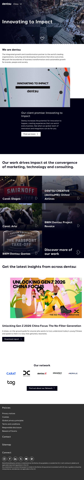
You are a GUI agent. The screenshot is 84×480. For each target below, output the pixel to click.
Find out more (30, 134)
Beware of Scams (9, 431)
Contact (6, 437)
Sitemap (6, 445)
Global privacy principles (12, 421)
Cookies (5, 417)
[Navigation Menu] (80, 4)
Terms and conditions (11, 424)
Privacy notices (8, 414)
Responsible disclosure (11, 428)
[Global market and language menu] (17, 4)
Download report (13, 339)
